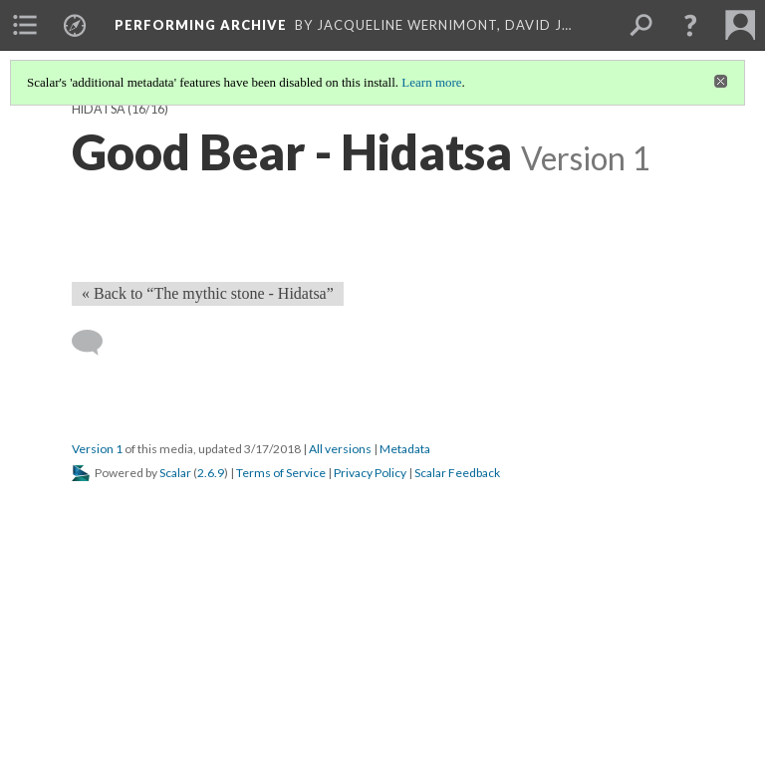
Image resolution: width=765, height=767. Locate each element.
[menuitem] (25, 25)
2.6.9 (210, 472)
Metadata (405, 448)
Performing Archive (201, 25)
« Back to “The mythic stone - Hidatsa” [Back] (208, 293)
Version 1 (97, 448)
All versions (340, 448)
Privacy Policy (370, 472)
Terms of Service (281, 472)
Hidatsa (99, 109)
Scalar (175, 472)
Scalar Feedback (457, 472)
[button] (690, 25)
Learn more (431, 82)
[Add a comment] (96, 343)
